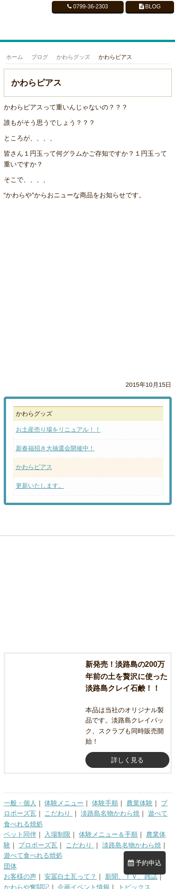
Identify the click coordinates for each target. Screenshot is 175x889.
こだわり (58, 805)
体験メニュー (64, 794)
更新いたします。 (40, 485)
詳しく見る (127, 751)
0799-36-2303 (87, 6)
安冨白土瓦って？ (70, 868)
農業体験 (139, 794)
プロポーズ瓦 (37, 836)
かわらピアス (34, 466)
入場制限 (57, 826)
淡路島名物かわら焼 (110, 805)
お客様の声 (20, 868)
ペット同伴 (20, 826)
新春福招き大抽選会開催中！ (55, 448)
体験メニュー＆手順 (108, 826)
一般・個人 (20, 794)
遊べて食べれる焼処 (33, 847)
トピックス (134, 878)
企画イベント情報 (83, 878)
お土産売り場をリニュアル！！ (58, 429)
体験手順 (105, 794)
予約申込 (145, 863)
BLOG (150, 6)
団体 (10, 857)
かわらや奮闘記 (26, 878)
